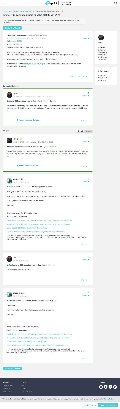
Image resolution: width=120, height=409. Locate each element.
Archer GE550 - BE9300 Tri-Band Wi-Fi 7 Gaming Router (27, 228)
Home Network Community (11, 11)
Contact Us (6, 389)
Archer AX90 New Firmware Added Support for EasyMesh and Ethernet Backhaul (35, 232)
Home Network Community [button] (66, 3)
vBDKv (16, 93)
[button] (86, 76)
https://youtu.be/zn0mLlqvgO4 (34, 64)
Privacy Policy (7, 391)
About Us (6, 382)
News (23, 386)
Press (24, 382)
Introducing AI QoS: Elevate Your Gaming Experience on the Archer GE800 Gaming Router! (39, 221)
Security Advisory (27, 391)
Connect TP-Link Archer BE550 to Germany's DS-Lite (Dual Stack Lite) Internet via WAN (38, 224)
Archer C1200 (17, 41)
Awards (24, 389)
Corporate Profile (8, 386)
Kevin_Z (21, 180)
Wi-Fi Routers (25, 11)
